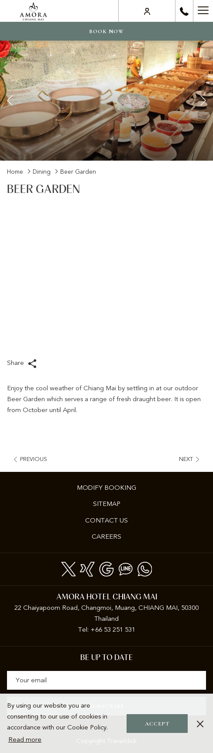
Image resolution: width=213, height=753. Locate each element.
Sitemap (106, 504)
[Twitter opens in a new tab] (68, 568)
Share (22, 363)
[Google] (106, 568)
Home (15, 171)
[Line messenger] (125, 568)
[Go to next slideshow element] (203, 100)
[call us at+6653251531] (184, 11)
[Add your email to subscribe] (106, 680)
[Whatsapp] (144, 568)
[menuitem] (106, 488)
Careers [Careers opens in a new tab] (118, 537)
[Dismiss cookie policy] (200, 723)
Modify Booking (106, 488)
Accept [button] (157, 723)
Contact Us (106, 520)
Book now (106, 31)
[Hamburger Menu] (203, 11)
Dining (42, 171)
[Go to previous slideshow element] (9, 100)
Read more (24, 739)
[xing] (87, 568)
